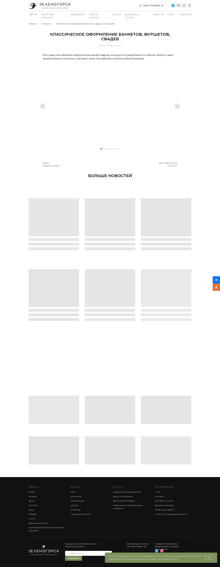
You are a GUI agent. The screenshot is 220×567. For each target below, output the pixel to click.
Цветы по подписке (123, 496)
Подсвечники (77, 501)
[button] (140, 5)
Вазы (73, 492)
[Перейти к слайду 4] (108, 148)
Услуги (116, 14)
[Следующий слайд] (177, 106)
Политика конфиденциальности (171, 514)
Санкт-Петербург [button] (152, 5)
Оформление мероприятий (127, 492)
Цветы (33, 14)
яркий (32, 492)
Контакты (185, 14)
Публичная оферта (164, 509)
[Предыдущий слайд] (42, 106)
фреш (32, 501)
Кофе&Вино (78, 14)
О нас (171, 14)
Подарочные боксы (81, 514)
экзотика (33, 505)
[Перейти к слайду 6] (113, 148)
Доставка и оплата (164, 501)
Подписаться (73, 558)
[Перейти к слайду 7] (116, 148)
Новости (158, 14)
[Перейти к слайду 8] (118, 148)
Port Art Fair (76, 496)
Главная (32, 23)
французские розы (38, 523)
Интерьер (76, 509)
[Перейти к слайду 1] (101, 148)
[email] (88, 553)
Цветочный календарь (124, 501)
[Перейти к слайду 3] (106, 148)
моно (31, 509)
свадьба (33, 514)
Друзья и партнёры (164, 505)
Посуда (74, 505)
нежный (33, 496)
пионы (32, 518)
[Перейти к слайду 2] (103, 148)
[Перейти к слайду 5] (111, 148)
